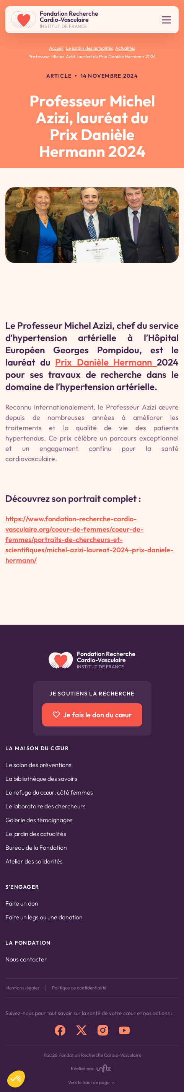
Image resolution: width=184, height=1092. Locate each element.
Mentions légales (22, 988)
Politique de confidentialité (79, 988)
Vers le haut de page (92, 1082)
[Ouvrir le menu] (166, 20)
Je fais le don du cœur (92, 714)
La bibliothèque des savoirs (41, 778)
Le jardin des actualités (35, 833)
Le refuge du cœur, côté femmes (49, 792)
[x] (81, 1030)
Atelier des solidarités (34, 861)
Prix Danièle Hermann (106, 362)
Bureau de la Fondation (36, 847)
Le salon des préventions (38, 765)
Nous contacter (26, 959)
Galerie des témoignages (39, 820)
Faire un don (21, 903)
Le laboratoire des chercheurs (45, 806)
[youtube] (124, 1030)
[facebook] (60, 1030)
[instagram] (103, 1030)
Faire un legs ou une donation (44, 917)
